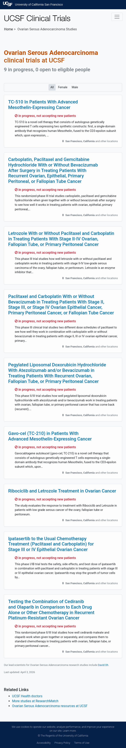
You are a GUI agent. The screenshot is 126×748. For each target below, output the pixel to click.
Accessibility (44, 742)
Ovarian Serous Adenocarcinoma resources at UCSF (49, 706)
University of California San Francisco (39, 4)
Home (8, 29)
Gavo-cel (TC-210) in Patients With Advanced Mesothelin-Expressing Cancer (50, 436)
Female (62, 87)
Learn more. (69, 730)
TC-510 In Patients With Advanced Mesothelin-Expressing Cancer (43, 104)
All (52, 87)
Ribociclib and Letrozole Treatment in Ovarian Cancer (62, 490)
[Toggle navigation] (117, 17)
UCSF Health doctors (27, 696)
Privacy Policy (62, 742)
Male (75, 87)
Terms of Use (81, 742)
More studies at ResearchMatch (35, 701)
